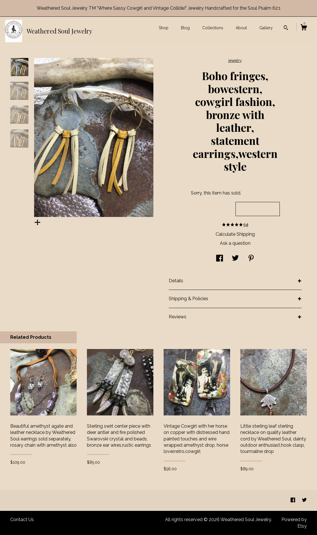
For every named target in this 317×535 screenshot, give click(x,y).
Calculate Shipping (235, 234)
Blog (185, 28)
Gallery (266, 28)
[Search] (286, 28)
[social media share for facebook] (219, 259)
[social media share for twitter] (235, 259)
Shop (163, 28)
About (241, 28)
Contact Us (22, 519)
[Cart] (304, 28)
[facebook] (293, 500)
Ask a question (235, 243)
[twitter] (304, 500)
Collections (212, 28)
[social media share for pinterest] (251, 259)
